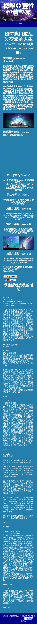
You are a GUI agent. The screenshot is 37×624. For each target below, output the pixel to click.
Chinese (31, 19)
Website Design (18, 620)
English (21, 19)
